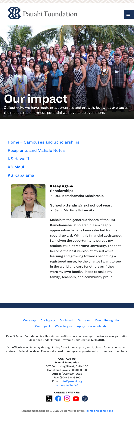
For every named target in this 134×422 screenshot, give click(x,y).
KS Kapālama (21, 175)
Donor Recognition (107, 320)
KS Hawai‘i (18, 159)
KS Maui (16, 167)
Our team (84, 320)
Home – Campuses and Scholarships (43, 142)
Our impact (42, 326)
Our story (29, 320)
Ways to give (63, 326)
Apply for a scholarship (92, 326)
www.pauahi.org (67, 385)
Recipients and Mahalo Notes (36, 150)
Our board (66, 320)
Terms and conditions (99, 410)
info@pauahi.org (71, 381)
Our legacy (47, 320)
